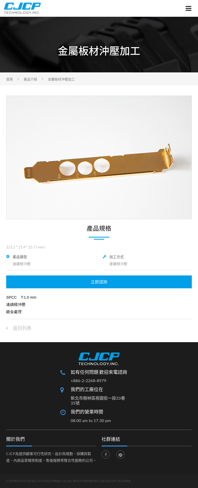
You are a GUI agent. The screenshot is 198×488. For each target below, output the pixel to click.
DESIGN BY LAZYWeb (116, 481)
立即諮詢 (99, 281)
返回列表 (18, 328)
